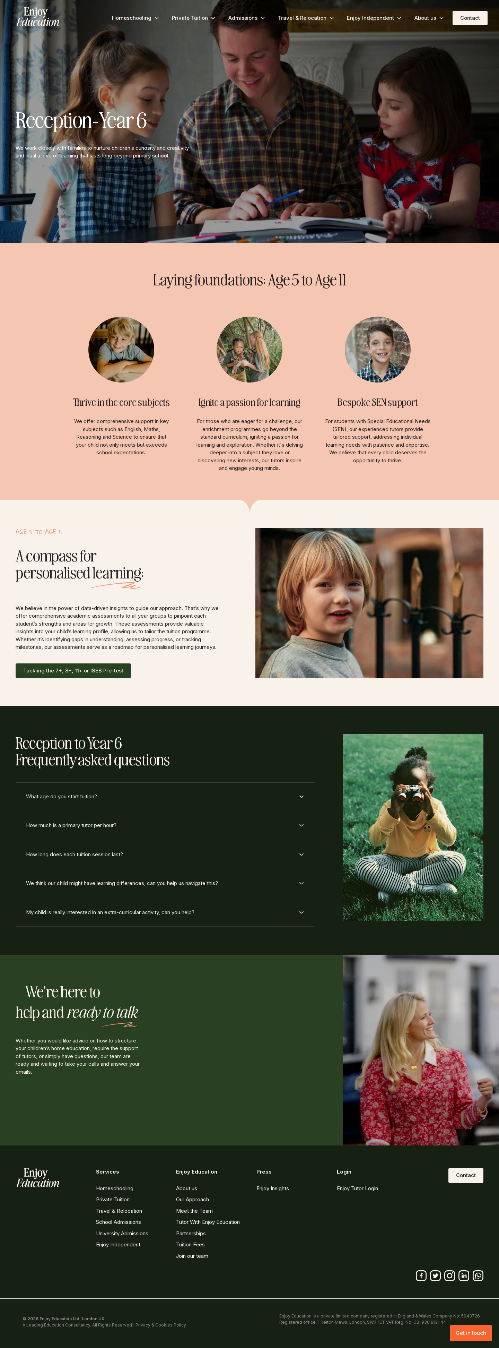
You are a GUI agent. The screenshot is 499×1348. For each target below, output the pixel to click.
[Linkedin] (463, 1275)
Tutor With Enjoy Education (208, 1222)
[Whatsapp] (478, 1275)
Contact (470, 18)
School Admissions (118, 1222)
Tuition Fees (190, 1244)
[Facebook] (421, 1275)
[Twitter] (435, 1275)
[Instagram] (449, 1275)
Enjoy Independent (118, 1244)
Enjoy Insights (272, 1188)
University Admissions (122, 1233)
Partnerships (191, 1233)
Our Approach (192, 1199)
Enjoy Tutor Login (357, 1188)
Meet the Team (194, 1211)
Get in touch (471, 1333)
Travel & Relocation (119, 1211)
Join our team (192, 1256)
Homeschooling (114, 1188)
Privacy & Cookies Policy (160, 1325)
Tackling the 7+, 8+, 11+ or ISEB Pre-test (73, 670)
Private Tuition (113, 1199)
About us (186, 1188)
